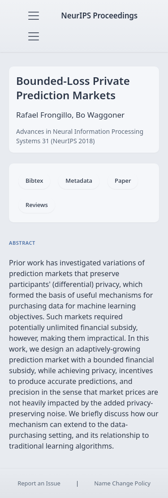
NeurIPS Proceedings (99, 15)
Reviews (37, 205)
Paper (123, 180)
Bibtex (34, 180)
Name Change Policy (122, 483)
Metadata (78, 180)
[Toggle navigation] (33, 15)
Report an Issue (38, 483)
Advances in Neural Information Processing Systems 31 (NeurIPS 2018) (79, 136)
